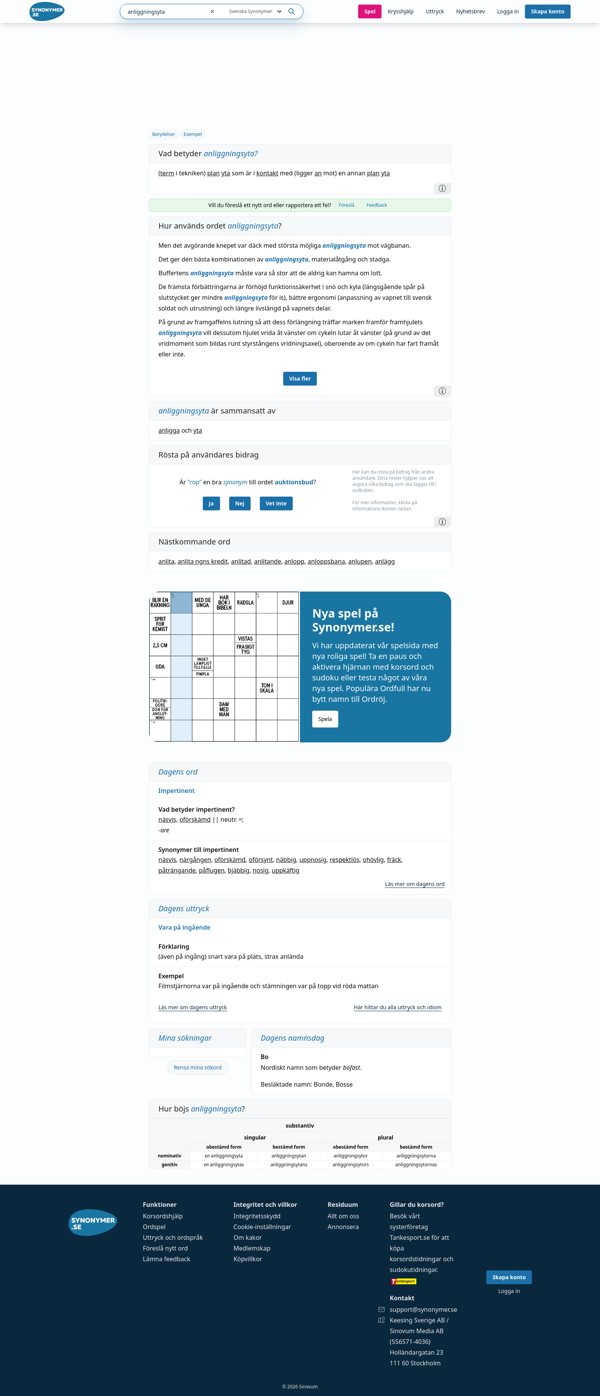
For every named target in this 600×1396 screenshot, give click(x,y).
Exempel (193, 134)
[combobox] (162, 11)
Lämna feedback (166, 1259)
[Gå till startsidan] (47, 11)
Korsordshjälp (163, 1216)
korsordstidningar (416, 1259)
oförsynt (261, 859)
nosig (260, 870)
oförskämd (194, 819)
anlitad (241, 561)
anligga (169, 430)
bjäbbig (238, 870)
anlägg (385, 561)
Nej (240, 503)
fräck (394, 859)
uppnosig (312, 859)
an (318, 173)
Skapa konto (547, 11)
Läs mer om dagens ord (415, 884)
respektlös (345, 859)
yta (225, 173)
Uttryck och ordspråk (173, 1237)
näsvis (167, 819)
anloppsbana (326, 561)
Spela (325, 719)
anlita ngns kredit (203, 561)
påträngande (177, 870)
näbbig (286, 859)
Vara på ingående (184, 927)
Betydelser (163, 134)
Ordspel (154, 1227)
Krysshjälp (400, 11)
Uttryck (435, 11)
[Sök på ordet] (291, 11)
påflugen (212, 870)
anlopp (294, 561)
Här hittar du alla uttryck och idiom (398, 1007)
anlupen (360, 561)
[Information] (442, 188)
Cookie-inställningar (262, 1227)
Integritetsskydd (256, 1216)
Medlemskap (252, 1248)
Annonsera (343, 1227)
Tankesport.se (410, 1237)
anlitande (267, 561)
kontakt (267, 173)
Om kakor (247, 1237)
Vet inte (276, 503)
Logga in (508, 11)
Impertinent (176, 790)
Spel (369, 11)
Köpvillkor (247, 1259)
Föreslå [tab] (346, 205)
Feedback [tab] (377, 205)
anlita (166, 561)
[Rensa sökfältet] (212, 11)
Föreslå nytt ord (165, 1248)
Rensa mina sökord (198, 1067)
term (167, 173)
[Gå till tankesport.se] (423, 1281)
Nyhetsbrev (470, 11)
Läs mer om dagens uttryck (192, 1007)
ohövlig (373, 859)
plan (213, 173)
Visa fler (300, 378)
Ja (211, 503)
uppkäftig (285, 870)
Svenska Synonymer (256, 12)
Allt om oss (343, 1216)
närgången (195, 859)
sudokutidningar (413, 1269)
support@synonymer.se (423, 1309)
